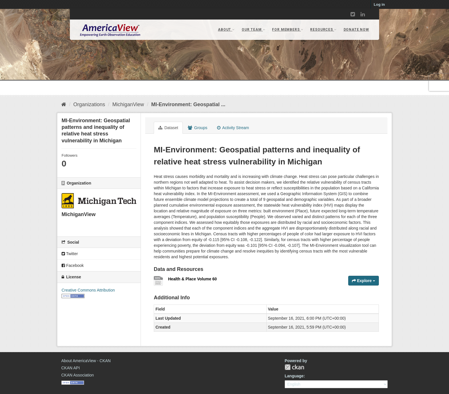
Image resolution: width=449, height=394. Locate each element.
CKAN (294, 367)
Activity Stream (233, 127)
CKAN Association (77, 375)
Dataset (168, 127)
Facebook (73, 265)
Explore (363, 280)
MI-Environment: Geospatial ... (188, 104)
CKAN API (70, 368)
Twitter (70, 253)
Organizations (89, 104)
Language (294, 376)
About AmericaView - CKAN (86, 360)
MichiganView (128, 104)
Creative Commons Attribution (88, 290)
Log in (379, 4)
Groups (197, 127)
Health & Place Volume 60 (192, 279)
